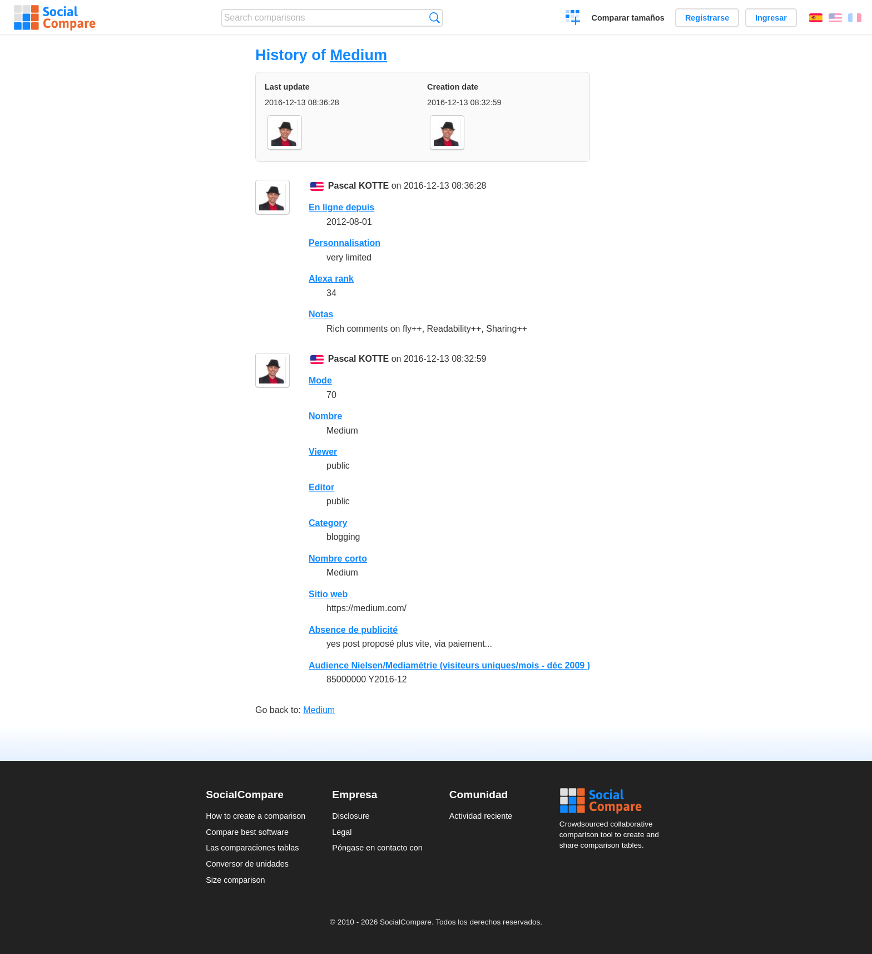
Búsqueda (434, 17)
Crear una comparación (573, 19)
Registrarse (707, 17)
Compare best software (247, 832)
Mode (320, 380)
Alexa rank (331, 278)
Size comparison (235, 880)
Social (612, 801)
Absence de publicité (353, 630)
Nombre (325, 416)
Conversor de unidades (247, 863)
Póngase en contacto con (377, 847)
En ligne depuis (341, 207)
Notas (321, 314)
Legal (341, 832)
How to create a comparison (255, 816)
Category (328, 523)
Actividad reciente (481, 816)
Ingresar (771, 17)
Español (816, 17)
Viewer (323, 451)
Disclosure (350, 816)
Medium (358, 54)
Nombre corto (338, 558)
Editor (321, 487)
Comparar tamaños (628, 17)
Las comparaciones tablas (252, 847)
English (835, 17)
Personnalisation (344, 243)
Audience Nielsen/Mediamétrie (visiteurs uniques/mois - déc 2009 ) (449, 665)
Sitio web (328, 594)
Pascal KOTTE (358, 185)
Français (854, 17)
